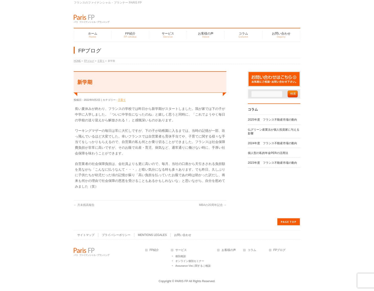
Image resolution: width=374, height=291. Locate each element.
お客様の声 (229, 250)
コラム (252, 250)
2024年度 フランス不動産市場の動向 (272, 143)
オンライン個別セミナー (189, 261)
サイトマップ (85, 235)
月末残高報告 (84, 205)
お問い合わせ (182, 235)
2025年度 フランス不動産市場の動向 (272, 119)
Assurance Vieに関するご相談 (193, 265)
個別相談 (180, 256)
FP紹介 (154, 250)
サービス (181, 250)
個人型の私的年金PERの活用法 (268, 153)
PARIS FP (181, 281)
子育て (122, 99)
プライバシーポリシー (116, 235)
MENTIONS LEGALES (152, 235)
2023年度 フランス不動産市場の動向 (272, 162)
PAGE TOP (288, 221)
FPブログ (279, 250)
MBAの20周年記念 (212, 205)
